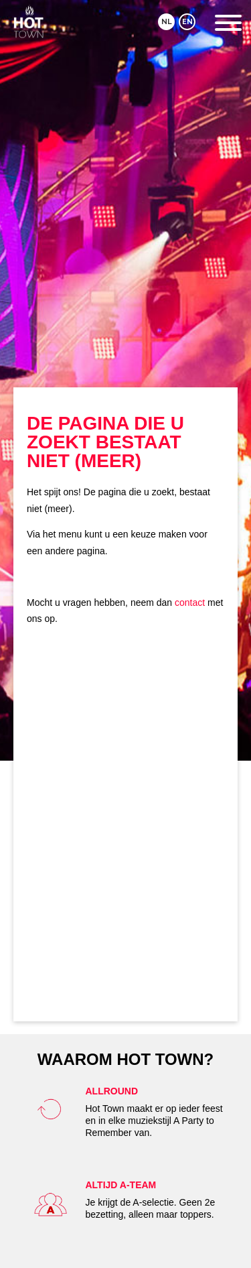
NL (166, 21)
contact (190, 602)
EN (187, 21)
